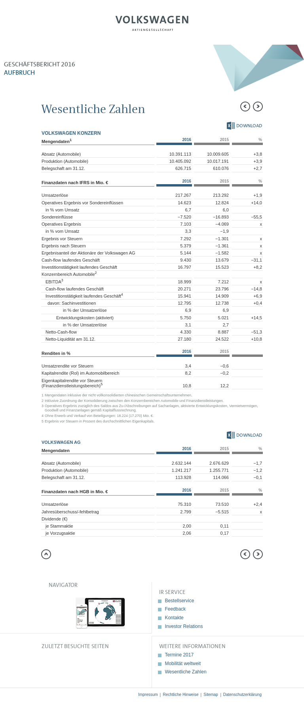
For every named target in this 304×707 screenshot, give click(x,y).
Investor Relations (184, 626)
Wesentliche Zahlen (185, 672)
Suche (271, 26)
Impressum (148, 694)
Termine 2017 (179, 655)
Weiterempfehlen (290, 105)
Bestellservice (179, 600)
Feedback (175, 609)
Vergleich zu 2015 (290, 122)
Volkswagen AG (152, 22)
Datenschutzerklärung (242, 694)
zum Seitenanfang (46, 554)
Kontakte (174, 617)
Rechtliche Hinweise (180, 694)
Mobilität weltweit (183, 663)
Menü (33, 26)
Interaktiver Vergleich (290, 176)
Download (244, 126)
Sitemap (210, 694)
